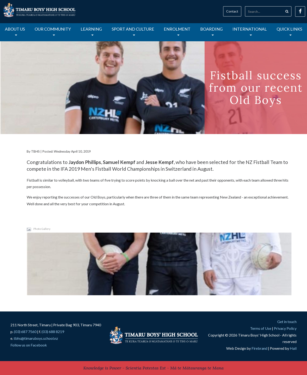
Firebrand (259, 348)
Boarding (211, 31)
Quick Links (289, 31)
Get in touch (287, 321)
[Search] (264, 11)
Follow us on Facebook (28, 345)
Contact (232, 11)
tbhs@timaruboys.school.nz (36, 338)
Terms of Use (260, 328)
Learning (91, 31)
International (249, 31)
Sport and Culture (133, 31)
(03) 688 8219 (53, 331)
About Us (15, 31)
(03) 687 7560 (25, 331)
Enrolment (177, 31)
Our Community (53, 31)
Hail (293, 348)
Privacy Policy (285, 328)
